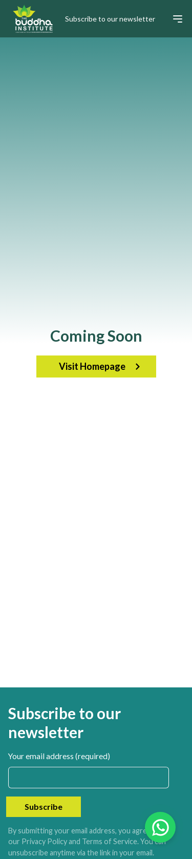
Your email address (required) (59, 756)
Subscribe (43, 806)
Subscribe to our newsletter (110, 18)
